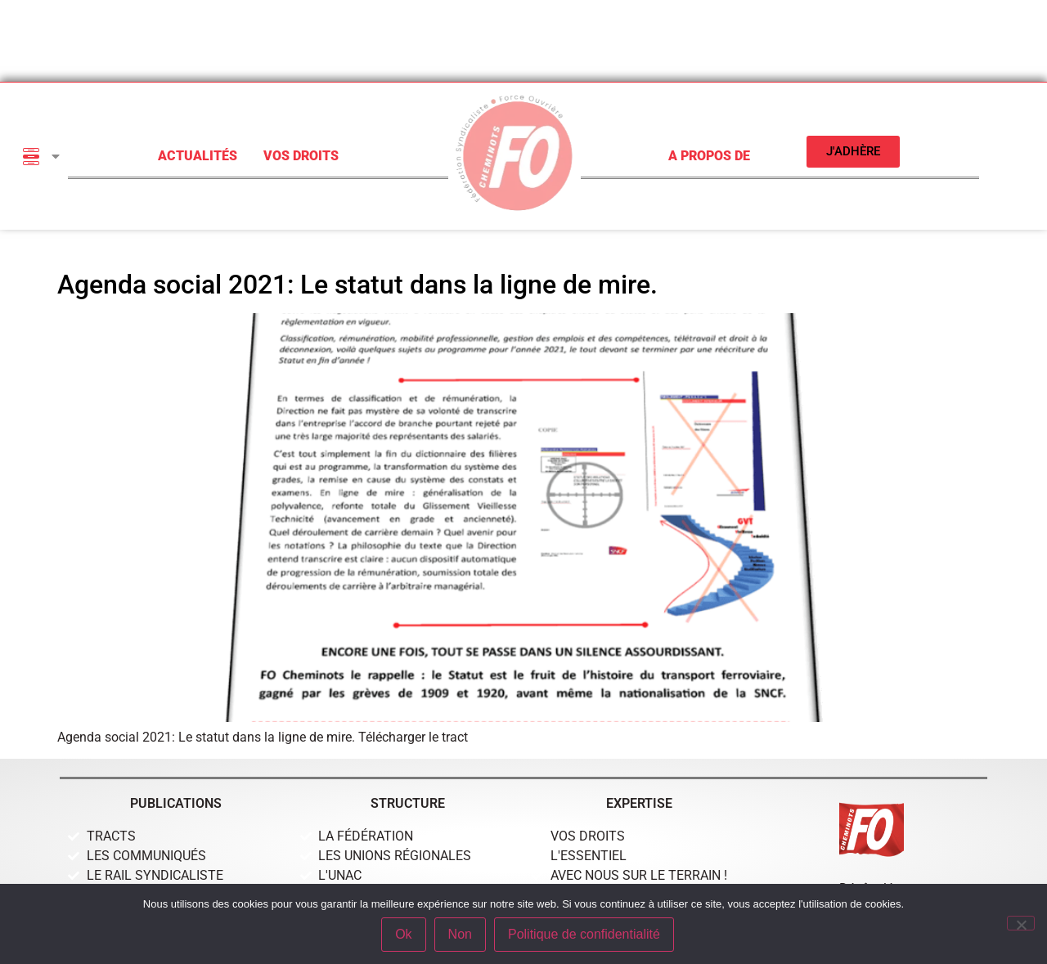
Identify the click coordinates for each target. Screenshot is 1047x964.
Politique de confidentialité (584, 934)
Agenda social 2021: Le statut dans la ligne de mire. (357, 284)
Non (460, 934)
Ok (403, 934)
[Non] (1021, 923)
